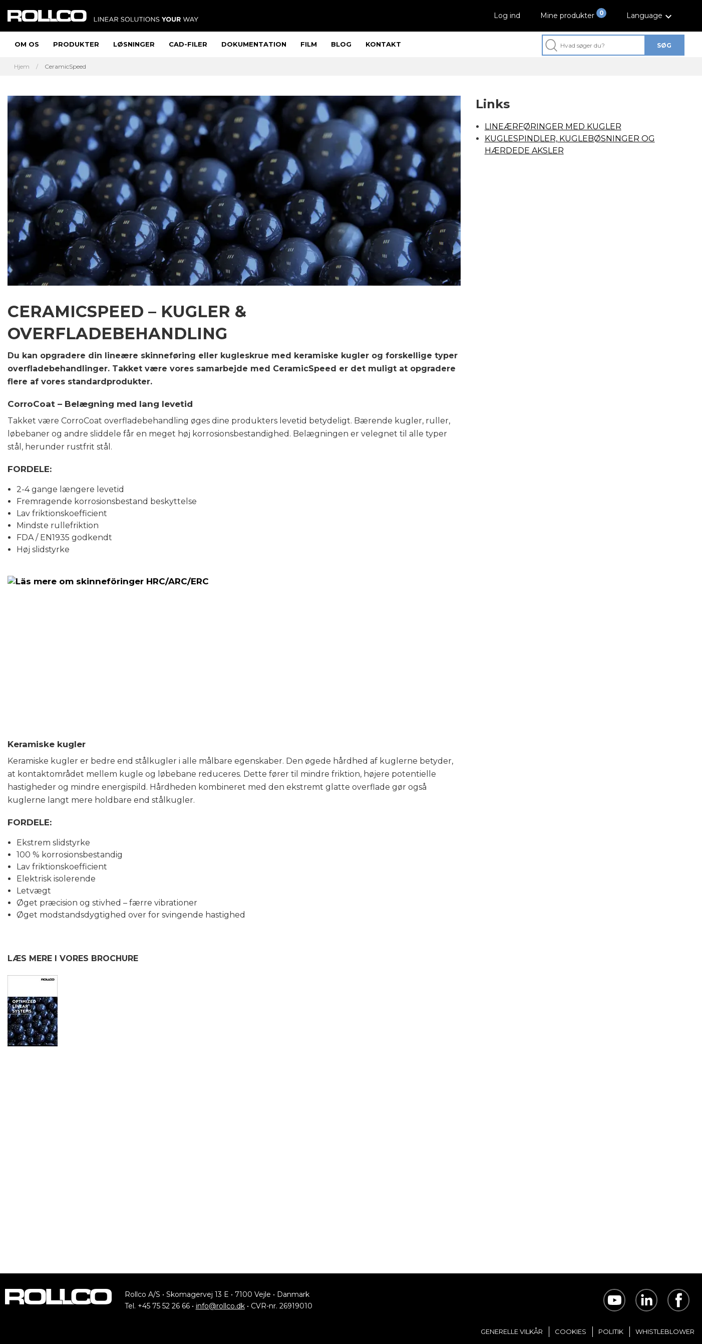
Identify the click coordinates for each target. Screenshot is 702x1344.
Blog (341, 44)
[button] (650, 16)
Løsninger (134, 44)
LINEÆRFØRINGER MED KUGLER (553, 126)
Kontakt (383, 44)
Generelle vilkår (512, 1331)
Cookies (570, 1331)
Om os (27, 44)
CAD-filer (188, 44)
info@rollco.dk (220, 1305)
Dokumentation (253, 44)
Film (308, 44)
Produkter (76, 44)
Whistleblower (664, 1331)
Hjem (22, 67)
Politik (610, 1331)
